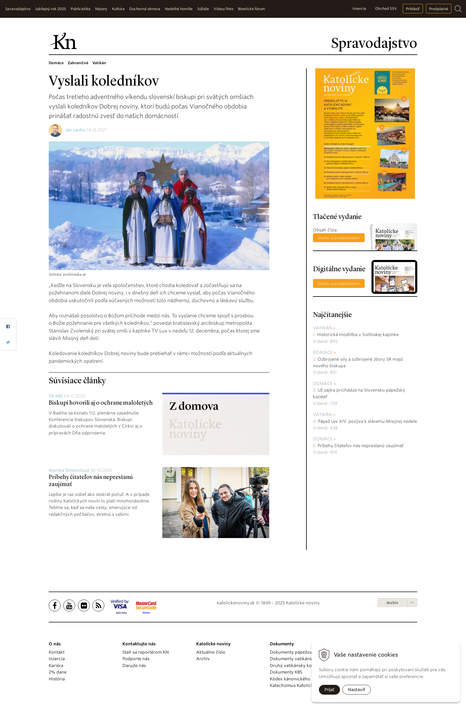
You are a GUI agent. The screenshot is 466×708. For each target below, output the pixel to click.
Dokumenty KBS (286, 672)
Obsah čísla (325, 230)
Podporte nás (135, 658)
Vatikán (322, 328)
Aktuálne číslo (210, 652)
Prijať (329, 689)
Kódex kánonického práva (296, 679)
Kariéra (56, 665)
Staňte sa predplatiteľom (339, 238)
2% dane (58, 672)
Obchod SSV (386, 8)
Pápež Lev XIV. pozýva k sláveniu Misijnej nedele (367, 421)
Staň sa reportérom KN (145, 652)
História (57, 679)
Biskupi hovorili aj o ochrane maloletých (101, 403)
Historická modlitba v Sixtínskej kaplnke (358, 334)
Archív (392, 602)
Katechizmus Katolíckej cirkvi (299, 685)
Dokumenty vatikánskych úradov (303, 658)
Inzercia (359, 8)
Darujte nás (134, 665)
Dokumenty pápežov (291, 652)
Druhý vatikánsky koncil (294, 665)
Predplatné (438, 9)
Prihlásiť (413, 9)
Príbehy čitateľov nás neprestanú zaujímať (360, 445)
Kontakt (56, 652)
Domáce (323, 352)
